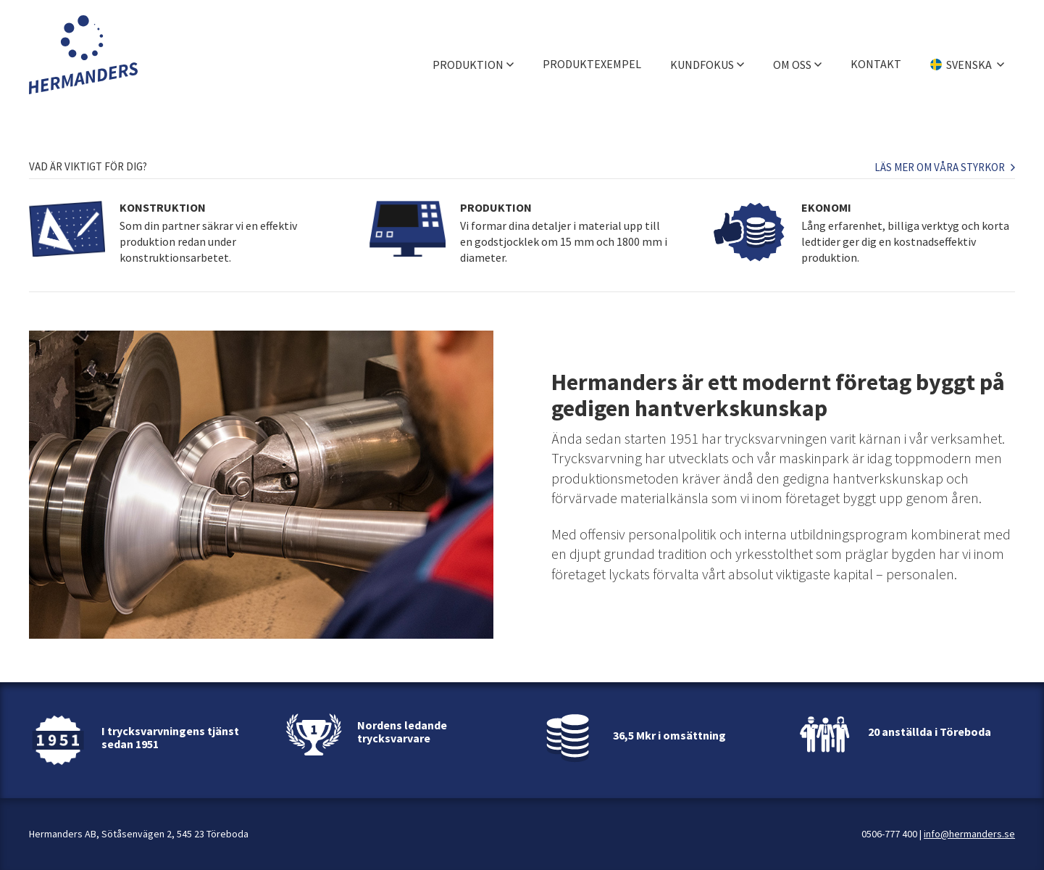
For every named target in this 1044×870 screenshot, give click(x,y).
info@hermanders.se (969, 833)
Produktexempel (592, 54)
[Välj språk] (967, 54)
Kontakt (876, 54)
